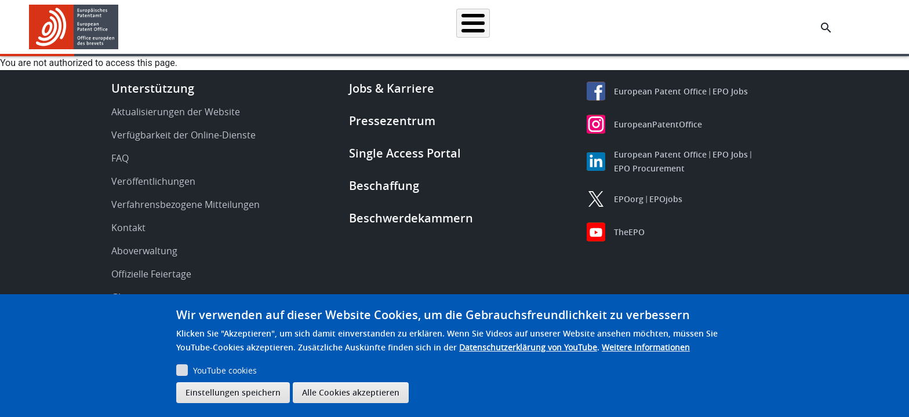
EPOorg (628, 198)
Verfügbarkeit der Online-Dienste (183, 135)
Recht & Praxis (488, 27)
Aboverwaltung (144, 250)
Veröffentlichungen (153, 181)
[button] (120, 27)
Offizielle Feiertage (151, 274)
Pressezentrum (392, 121)
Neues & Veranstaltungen (579, 27)
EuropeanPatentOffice (658, 124)
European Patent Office (660, 91)
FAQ (120, 158)
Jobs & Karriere (391, 88)
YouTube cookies (225, 370)
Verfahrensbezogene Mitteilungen (185, 204)
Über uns (708, 27)
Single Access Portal (405, 153)
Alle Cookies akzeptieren (350, 392)
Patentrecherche (307, 27)
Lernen (658, 27)
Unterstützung (152, 88)
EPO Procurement (649, 168)
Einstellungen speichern (233, 392)
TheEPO (629, 231)
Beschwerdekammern (411, 218)
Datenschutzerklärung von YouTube (528, 347)
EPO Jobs (730, 91)
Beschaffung (384, 185)
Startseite (239, 27)
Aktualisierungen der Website (175, 111)
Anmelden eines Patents (400, 27)
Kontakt (128, 227)
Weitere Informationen (646, 347)
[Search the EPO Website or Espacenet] (826, 27)
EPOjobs (665, 198)
